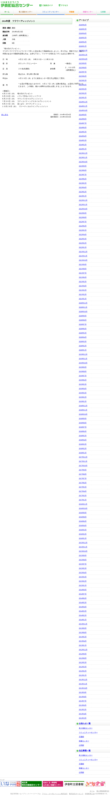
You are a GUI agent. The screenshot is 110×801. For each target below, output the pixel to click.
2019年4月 (83, 389)
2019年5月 (83, 384)
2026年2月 (83, 42)
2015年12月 (83, 543)
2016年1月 (83, 538)
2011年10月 (83, 688)
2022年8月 (83, 217)
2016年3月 (83, 530)
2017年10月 (83, 466)
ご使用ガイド (48, 5)
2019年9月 (83, 367)
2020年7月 (83, 324)
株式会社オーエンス (76, 794)
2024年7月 (83, 123)
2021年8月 (83, 269)
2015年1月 (83, 585)
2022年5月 (83, 230)
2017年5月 (83, 487)
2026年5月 (83, 29)
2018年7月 (83, 427)
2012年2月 (83, 671)
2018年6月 (83, 431)
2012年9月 (83, 654)
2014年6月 (83, 598)
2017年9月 (83, 470)
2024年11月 (83, 106)
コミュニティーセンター (88, 732)
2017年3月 (83, 496)
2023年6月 (83, 179)
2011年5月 (82, 710)
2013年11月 (83, 624)
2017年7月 (83, 478)
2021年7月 (83, 273)
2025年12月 (83, 50)
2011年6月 (82, 705)
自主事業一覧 (85, 750)
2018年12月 (83, 406)
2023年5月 (83, 183)
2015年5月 (83, 568)
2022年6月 (83, 226)
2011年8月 (82, 697)
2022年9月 (83, 213)
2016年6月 (83, 521)
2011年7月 (82, 701)
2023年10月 (83, 162)
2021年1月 (83, 299)
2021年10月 (83, 260)
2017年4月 (83, 491)
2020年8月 (83, 320)
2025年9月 (83, 63)
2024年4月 (83, 136)
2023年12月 (83, 153)
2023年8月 (83, 170)
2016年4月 (83, 526)
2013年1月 (83, 645)
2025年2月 (83, 93)
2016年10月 (83, 508)
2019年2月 (83, 397)
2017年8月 (83, 474)
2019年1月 (83, 401)
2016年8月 (83, 517)
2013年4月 (83, 641)
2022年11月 (83, 205)
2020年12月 (83, 303)
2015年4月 (83, 573)
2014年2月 (83, 615)
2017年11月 (83, 461)
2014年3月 (83, 611)
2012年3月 (83, 667)
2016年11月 (83, 504)
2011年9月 (82, 692)
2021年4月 (83, 286)
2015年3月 (83, 577)
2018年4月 (83, 440)
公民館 (81, 745)
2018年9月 (83, 419)
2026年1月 (83, 46)
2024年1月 (83, 149)
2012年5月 (83, 662)
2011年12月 (83, 680)
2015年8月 (83, 560)
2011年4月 (82, 714)
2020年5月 (83, 333)
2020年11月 (83, 307)
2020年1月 (83, 350)
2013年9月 (83, 628)
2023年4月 (83, 187)
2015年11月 (83, 547)
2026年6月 (83, 25)
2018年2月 (83, 448)
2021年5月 (83, 282)
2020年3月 (83, 341)
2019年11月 (83, 359)
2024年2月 (83, 145)
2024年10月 (83, 110)
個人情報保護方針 (102, 791)
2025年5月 (83, 80)
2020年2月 (83, 346)
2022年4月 (83, 234)
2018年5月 (83, 436)
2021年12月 (83, 252)
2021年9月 (83, 264)
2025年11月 (83, 55)
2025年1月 (83, 98)
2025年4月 (83, 85)
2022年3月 (83, 239)
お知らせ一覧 (85, 723)
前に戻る (4, 115)
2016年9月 (83, 513)
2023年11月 (83, 157)
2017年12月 (83, 457)
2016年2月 (83, 534)
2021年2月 (83, 294)
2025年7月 (83, 72)
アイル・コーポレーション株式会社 (55, 794)
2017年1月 (83, 500)
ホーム (92, 791)
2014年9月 (83, 590)
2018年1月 (83, 453)
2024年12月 (83, 102)
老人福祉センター (86, 728)
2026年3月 (83, 38)
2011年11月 (83, 684)
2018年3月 (83, 444)
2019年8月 (83, 371)
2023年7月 (83, 175)
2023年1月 (83, 196)
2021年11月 (83, 256)
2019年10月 (83, 363)
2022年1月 (83, 247)
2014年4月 (83, 607)
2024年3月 (83, 140)
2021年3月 (83, 290)
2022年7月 (83, 222)
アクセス (68, 5)
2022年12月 (83, 200)
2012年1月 (83, 675)
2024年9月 (83, 115)
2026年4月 (83, 33)
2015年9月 (83, 555)
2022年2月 (83, 243)
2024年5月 (83, 132)
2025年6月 (83, 76)
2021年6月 (83, 277)
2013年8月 (83, 632)
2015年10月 (83, 551)
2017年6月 (83, 483)
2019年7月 (83, 376)
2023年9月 (83, 166)
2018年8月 (83, 423)
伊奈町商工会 (89, 794)
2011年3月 (82, 718)
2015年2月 (83, 581)
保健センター (84, 741)
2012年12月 (83, 650)
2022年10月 (83, 209)
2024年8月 (83, 119)
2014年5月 (83, 603)
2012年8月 (83, 658)
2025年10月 (83, 59)
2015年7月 (83, 564)
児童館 (81, 737)
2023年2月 (83, 192)
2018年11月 (83, 410)
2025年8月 (83, 68)
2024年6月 (83, 128)
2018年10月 (83, 414)
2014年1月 (83, 620)
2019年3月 (83, 393)
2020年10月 (83, 312)
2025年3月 (83, 89)
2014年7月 (83, 594)
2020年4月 (83, 337)
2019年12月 (83, 354)
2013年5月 (83, 637)
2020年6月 (83, 329)
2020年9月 (83, 316)
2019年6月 (83, 380)
